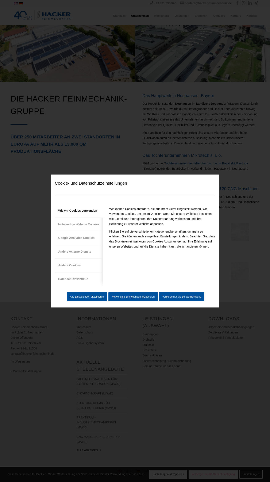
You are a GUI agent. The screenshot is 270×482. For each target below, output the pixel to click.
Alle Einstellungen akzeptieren (87, 296)
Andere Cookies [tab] (69, 265)
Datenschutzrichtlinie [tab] (73, 279)
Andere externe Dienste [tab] (74, 251)
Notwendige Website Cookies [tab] (78, 224)
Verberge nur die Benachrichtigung (181, 296)
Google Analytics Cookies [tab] (76, 238)
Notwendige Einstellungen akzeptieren (133, 296)
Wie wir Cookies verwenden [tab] (77, 210)
